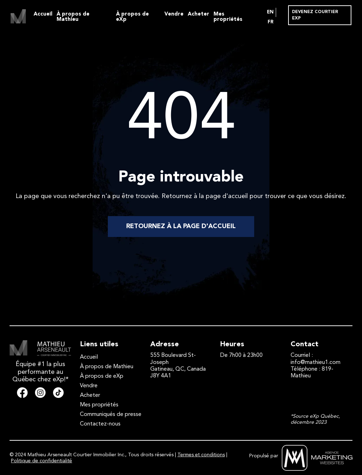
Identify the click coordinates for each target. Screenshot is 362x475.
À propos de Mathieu (73, 17)
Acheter (198, 14)
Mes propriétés (228, 17)
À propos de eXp (132, 17)
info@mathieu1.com (315, 362)
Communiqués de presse (110, 414)
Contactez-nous (100, 424)
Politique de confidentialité (41, 460)
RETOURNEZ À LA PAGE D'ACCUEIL (181, 226)
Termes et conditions (201, 454)
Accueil (43, 14)
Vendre (173, 14)
